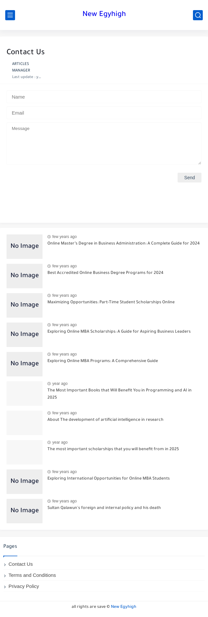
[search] (198, 15)
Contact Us (21, 564)
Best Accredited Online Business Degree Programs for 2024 (105, 273)
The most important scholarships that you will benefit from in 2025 (113, 449)
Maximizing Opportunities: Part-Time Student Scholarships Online (111, 302)
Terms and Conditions (32, 575)
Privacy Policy (24, 586)
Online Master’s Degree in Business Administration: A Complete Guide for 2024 (123, 244)
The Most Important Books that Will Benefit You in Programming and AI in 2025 (119, 394)
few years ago (64, 236)
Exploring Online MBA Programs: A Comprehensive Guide (102, 361)
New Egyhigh (104, 15)
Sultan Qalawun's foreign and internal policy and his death (104, 508)
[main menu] (10, 15)
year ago (60, 383)
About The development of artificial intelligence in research (105, 420)
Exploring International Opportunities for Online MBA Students (108, 479)
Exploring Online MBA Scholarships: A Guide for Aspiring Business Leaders (119, 332)
